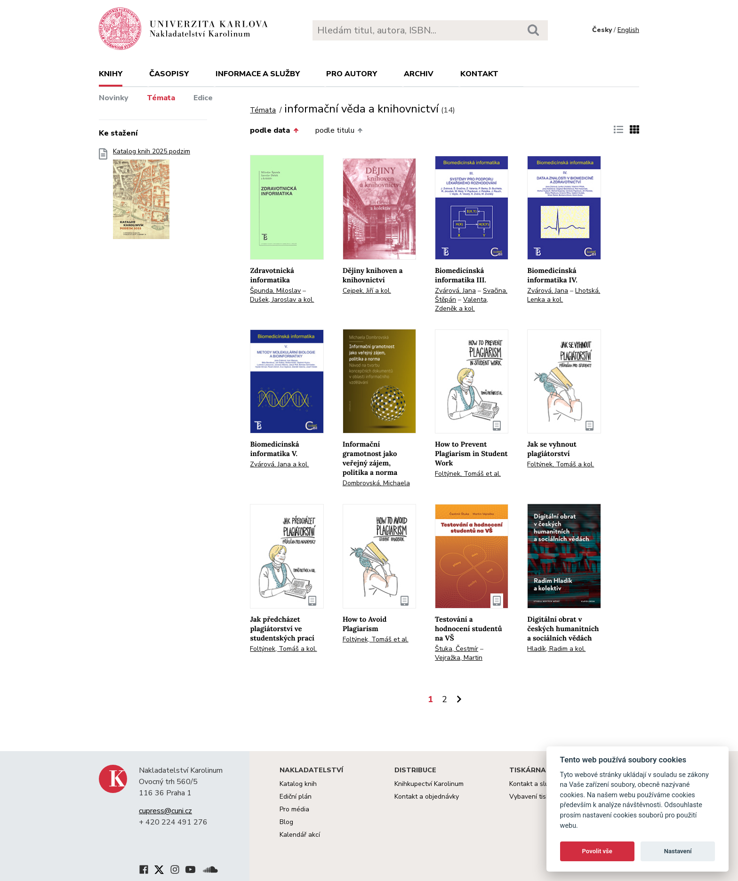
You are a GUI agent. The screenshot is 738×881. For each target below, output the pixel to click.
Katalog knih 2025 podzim (151, 196)
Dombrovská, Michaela (376, 483)
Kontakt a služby (534, 783)
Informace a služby (258, 74)
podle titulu (338, 130)
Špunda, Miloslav (275, 290)
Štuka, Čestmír (456, 648)
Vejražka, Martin (458, 657)
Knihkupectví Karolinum (429, 783)
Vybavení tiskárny (535, 796)
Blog (286, 821)
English (628, 29)
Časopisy (169, 74)
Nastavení (678, 851)
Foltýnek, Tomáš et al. (468, 473)
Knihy (110, 74)
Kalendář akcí (300, 834)
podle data (274, 130)
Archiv (418, 74)
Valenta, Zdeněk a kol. (461, 304)
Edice (203, 98)
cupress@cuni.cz (165, 811)
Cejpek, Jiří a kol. (367, 290)
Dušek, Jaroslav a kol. (282, 299)
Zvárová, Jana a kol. (279, 464)
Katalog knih (298, 783)
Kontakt (479, 74)
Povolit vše (597, 851)
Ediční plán (296, 796)
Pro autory (351, 74)
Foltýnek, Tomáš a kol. (560, 464)
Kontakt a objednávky (426, 796)
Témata (161, 98)
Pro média (294, 809)
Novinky (113, 98)
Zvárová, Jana (455, 290)
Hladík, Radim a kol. (556, 648)
